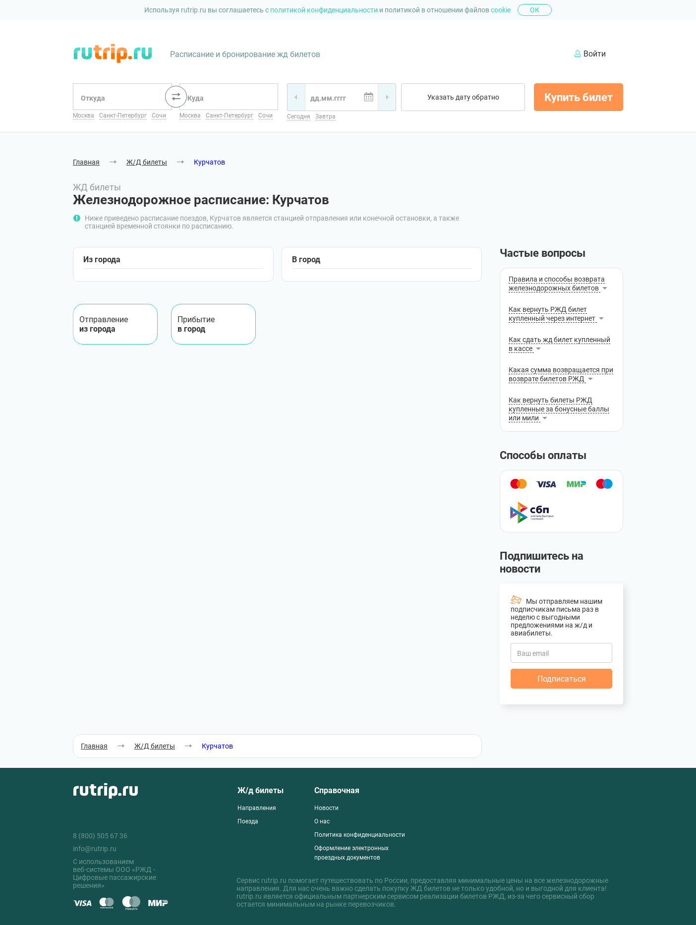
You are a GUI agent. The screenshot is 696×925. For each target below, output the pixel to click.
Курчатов (209, 162)
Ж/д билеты (260, 790)
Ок (534, 10)
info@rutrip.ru (94, 849)
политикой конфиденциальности (324, 10)
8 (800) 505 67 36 (100, 836)
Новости (326, 808)
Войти (590, 53)
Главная (86, 162)
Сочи (159, 115)
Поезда (247, 821)
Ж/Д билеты (146, 162)
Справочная (336, 790)
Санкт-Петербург (123, 115)
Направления (256, 808)
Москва (83, 115)
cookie (501, 10)
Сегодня (298, 116)
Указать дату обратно (463, 97)
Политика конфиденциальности (359, 834)
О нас (322, 821)
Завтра (325, 116)
